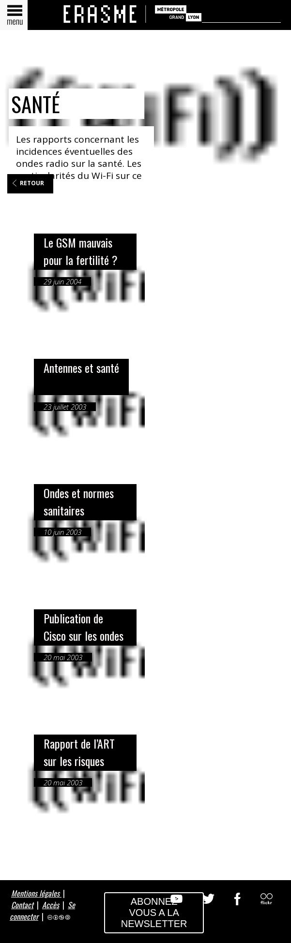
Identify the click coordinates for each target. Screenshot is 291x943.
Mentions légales (36, 893)
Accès (50, 905)
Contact (22, 905)
